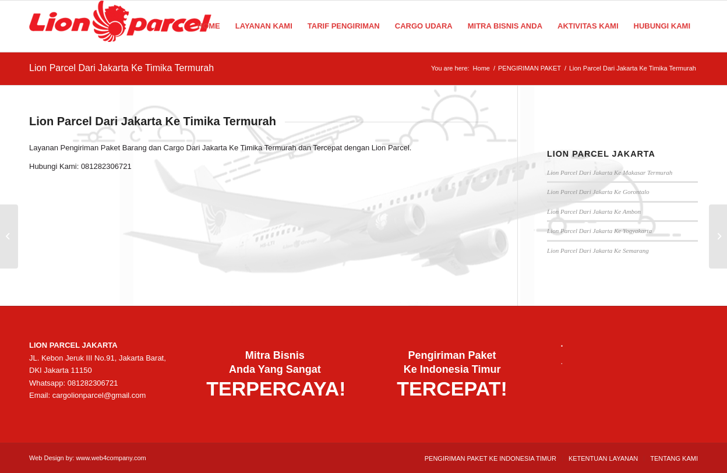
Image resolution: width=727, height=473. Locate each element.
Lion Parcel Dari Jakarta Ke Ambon (594, 211)
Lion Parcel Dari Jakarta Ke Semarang (598, 250)
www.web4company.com (111, 457)
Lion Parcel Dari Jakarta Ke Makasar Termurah (609, 172)
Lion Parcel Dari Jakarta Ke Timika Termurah (121, 68)
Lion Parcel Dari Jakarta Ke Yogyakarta (599, 230)
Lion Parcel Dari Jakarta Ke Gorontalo (598, 191)
